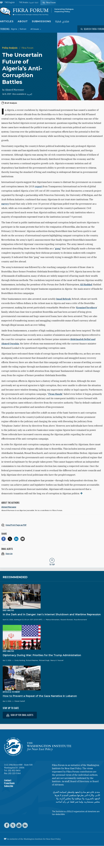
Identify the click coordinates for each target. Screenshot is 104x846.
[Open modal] (92, 29)
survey (5, 203)
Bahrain (23, 29)
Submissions (41, 21)
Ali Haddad (86, 284)
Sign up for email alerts (19, 715)
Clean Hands (55, 394)
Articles (7, 21)
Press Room (9, 783)
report (38, 186)
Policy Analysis (10, 47)
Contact (7, 780)
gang (58, 248)
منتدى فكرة (62, 21)
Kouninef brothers (86, 307)
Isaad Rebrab (63, 299)
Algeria (14, 29)
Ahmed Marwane (14, 89)
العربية (29, 94)
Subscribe (8, 786)
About (23, 21)
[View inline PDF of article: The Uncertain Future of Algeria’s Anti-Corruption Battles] (52, 525)
